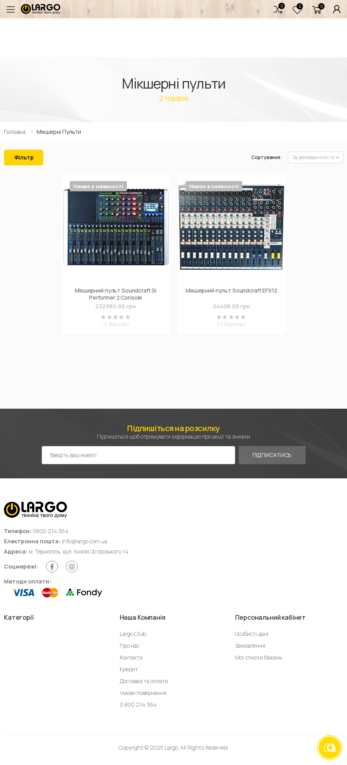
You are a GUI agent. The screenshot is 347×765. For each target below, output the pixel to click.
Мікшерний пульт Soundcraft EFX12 (231, 290)
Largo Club (133, 633)
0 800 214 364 (138, 704)
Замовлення (250, 645)
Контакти (131, 657)
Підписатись (271, 455)
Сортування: (266, 157)
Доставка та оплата (144, 681)
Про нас (129, 645)
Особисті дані (251, 633)
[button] (278, 9)
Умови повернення (143, 692)
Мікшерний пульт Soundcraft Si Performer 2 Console (115, 294)
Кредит (129, 669)
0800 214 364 (51, 531)
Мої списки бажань (258, 657)
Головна (15, 131)
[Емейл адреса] (138, 455)
